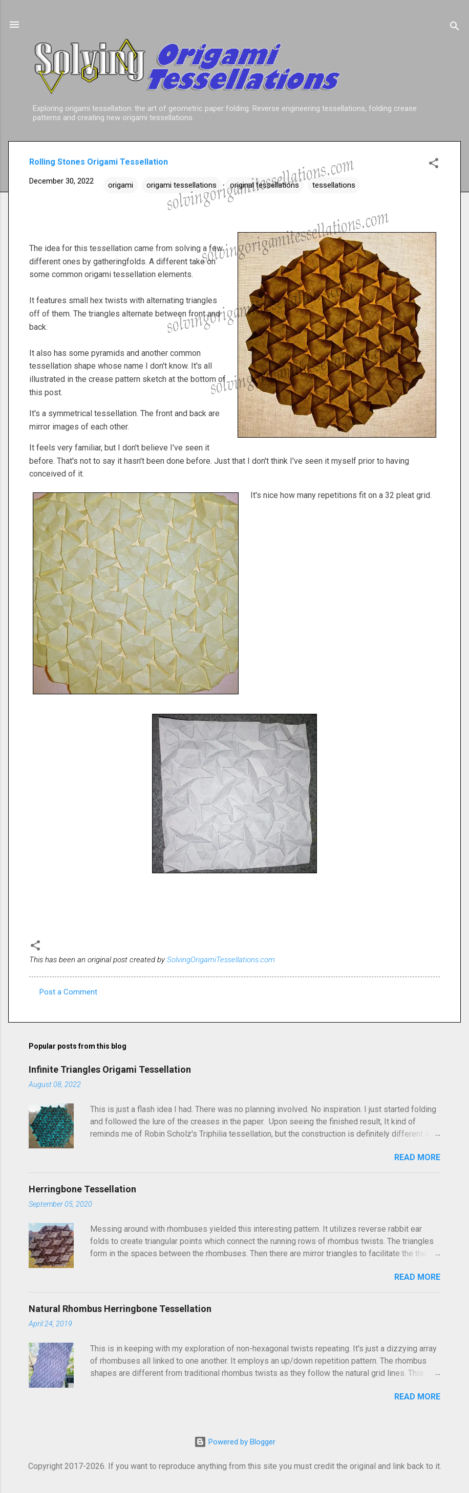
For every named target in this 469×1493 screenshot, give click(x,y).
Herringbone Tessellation (82, 1189)
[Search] (455, 27)
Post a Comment (68, 992)
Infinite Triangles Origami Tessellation (110, 1069)
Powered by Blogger (234, 1441)
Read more (417, 1157)
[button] (434, 165)
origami (120, 185)
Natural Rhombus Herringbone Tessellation (120, 1308)
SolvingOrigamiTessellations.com (221, 959)
